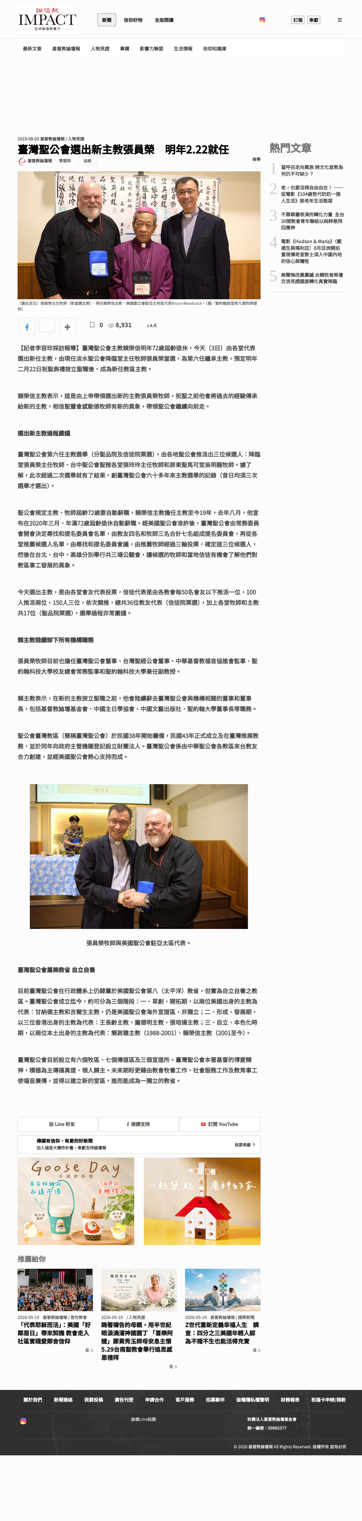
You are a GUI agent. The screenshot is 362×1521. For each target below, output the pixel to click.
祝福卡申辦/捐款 (328, 1399)
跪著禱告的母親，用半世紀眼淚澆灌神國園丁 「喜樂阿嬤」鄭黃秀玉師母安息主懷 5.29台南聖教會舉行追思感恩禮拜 (139, 1341)
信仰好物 (133, 19)
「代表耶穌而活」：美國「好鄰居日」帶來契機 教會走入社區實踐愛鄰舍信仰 (54, 1333)
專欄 (124, 49)
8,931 (120, 325)
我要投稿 (93, 1399)
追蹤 (87, 160)
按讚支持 (138, 1123)
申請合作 (154, 1399)
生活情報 (183, 49)
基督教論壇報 (66, 49)
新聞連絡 (63, 1399)
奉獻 (313, 19)
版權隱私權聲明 (252, 1399)
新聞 (106, 19)
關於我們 (32, 1399)
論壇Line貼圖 (143, 1419)
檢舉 (256, 159)
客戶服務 (184, 1399)
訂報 (298, 19)
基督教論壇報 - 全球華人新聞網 (47, 20)
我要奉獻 (246, 1145)
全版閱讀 (164, 19)
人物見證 (100, 49)
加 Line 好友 (57, 1123)
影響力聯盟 (151, 49)
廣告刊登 (124, 1399)
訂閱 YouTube (219, 1123)
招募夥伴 (215, 1399)
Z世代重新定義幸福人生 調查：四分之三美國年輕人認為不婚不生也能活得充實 (222, 1333)
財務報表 (290, 1399)
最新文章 (32, 49)
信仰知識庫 (214, 49)
